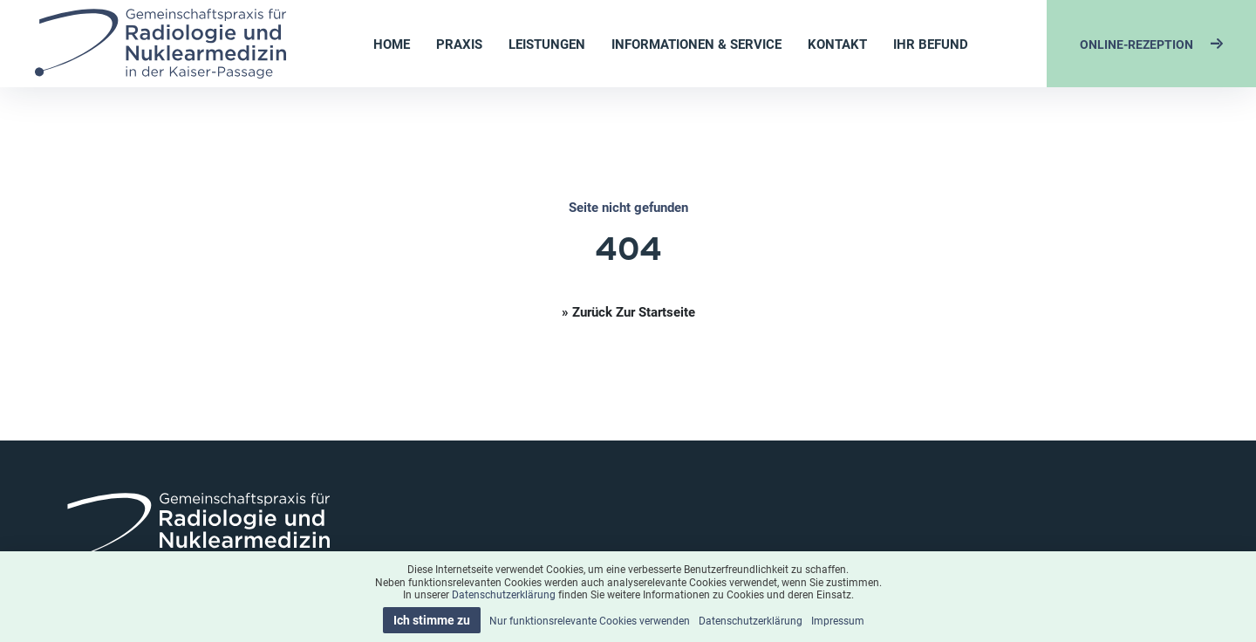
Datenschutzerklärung (504, 594)
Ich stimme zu (431, 619)
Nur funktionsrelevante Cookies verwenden (589, 620)
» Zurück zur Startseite (628, 311)
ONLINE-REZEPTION (1151, 44)
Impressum (837, 620)
